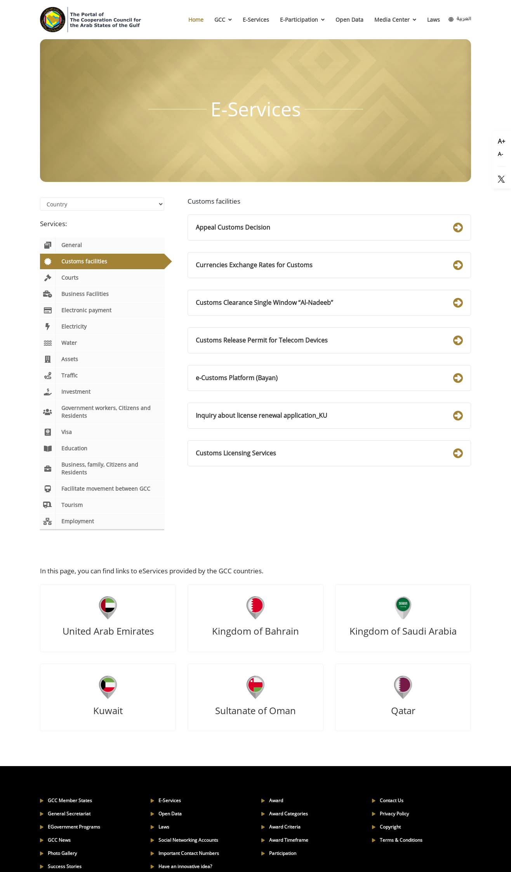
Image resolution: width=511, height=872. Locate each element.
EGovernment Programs (70, 827)
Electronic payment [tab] (75, 310)
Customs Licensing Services (329, 453)
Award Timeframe (284, 840)
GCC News (55, 840)
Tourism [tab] (61, 505)
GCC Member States (66, 800)
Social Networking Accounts (184, 840)
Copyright (386, 827)
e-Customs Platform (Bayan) (329, 378)
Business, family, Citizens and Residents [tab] (89, 468)
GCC (223, 19)
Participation (278, 853)
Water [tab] (58, 343)
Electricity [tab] (63, 326)
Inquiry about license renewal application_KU (329, 415)
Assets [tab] (59, 359)
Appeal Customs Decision (329, 227)
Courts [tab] (59, 277)
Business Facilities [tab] (74, 294)
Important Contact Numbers (185, 853)
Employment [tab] (67, 521)
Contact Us (387, 800)
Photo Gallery (58, 853)
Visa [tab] (56, 432)
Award (272, 800)
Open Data (349, 19)
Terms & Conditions (397, 840)
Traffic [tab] (59, 375)
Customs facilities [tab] (73, 261)
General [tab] (61, 245)
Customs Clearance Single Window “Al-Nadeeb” (329, 303)
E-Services (256, 19)
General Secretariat (65, 813)
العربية (459, 19)
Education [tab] (63, 448)
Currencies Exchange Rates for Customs (329, 265)
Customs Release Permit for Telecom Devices (329, 340)
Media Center (395, 19)
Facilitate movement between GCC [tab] (95, 489)
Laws (433, 19)
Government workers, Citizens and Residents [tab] (95, 412)
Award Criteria (281, 827)
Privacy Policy (390, 813)
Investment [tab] (65, 392)
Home (195, 19)
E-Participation (302, 19)
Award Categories (284, 813)
